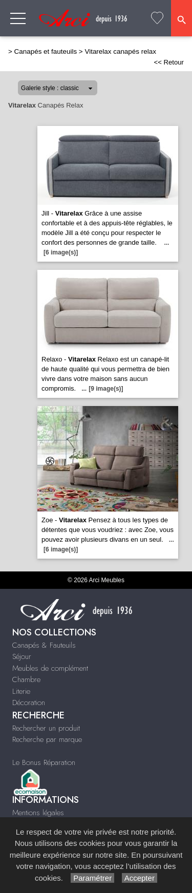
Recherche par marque (47, 739)
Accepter (139, 878)
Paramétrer (92, 878)
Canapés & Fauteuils (44, 645)
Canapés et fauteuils (45, 51)
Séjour (21, 656)
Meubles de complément (50, 668)
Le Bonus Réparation (43, 762)
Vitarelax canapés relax (120, 51)
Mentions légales (38, 812)
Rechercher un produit (46, 728)
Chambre (26, 679)
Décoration (28, 702)
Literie (21, 691)
